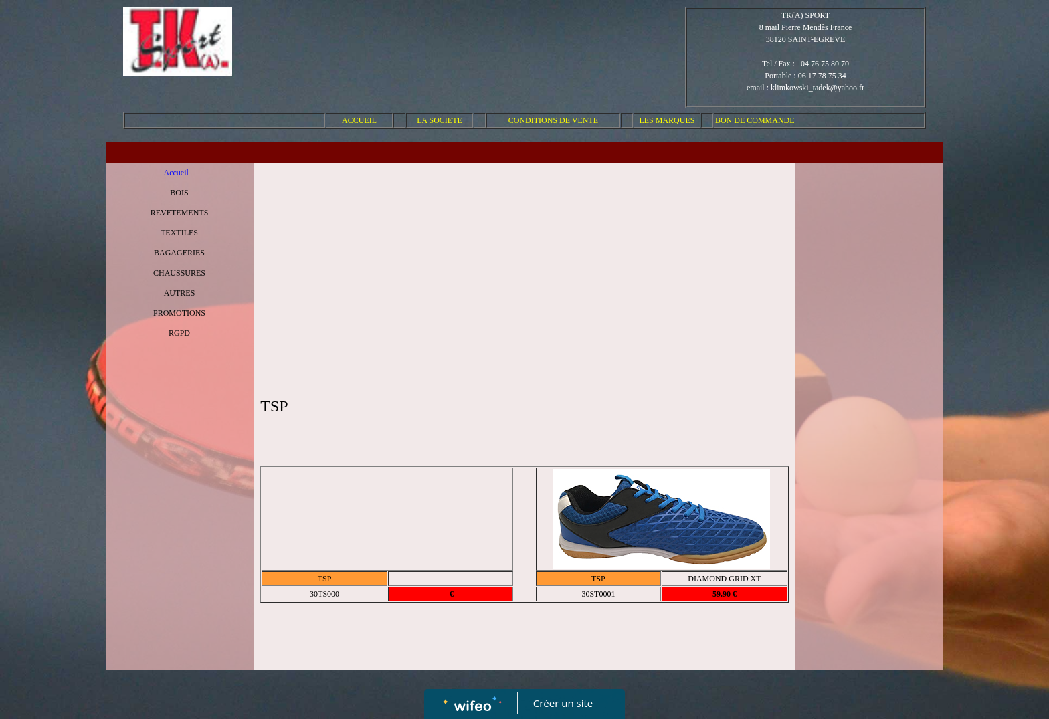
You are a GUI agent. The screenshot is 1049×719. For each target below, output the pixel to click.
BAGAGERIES (179, 253)
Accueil (176, 172)
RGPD (179, 333)
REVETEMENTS (180, 212)
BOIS (179, 192)
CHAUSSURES (179, 273)
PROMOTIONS (179, 313)
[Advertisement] (524, 269)
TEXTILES (179, 232)
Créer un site (563, 703)
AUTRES (179, 293)
